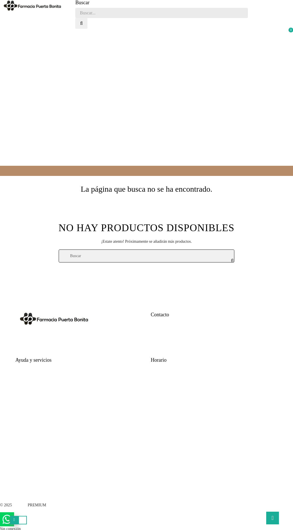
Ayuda (21, 368)
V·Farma (20, 505)
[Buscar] (146, 256)
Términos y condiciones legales (40, 424)
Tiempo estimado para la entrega (41, 377)
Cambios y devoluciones (35, 396)
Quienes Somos (163, 350)
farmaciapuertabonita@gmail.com (178, 341)
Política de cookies (30, 415)
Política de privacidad (33, 405)
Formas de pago (28, 387)
